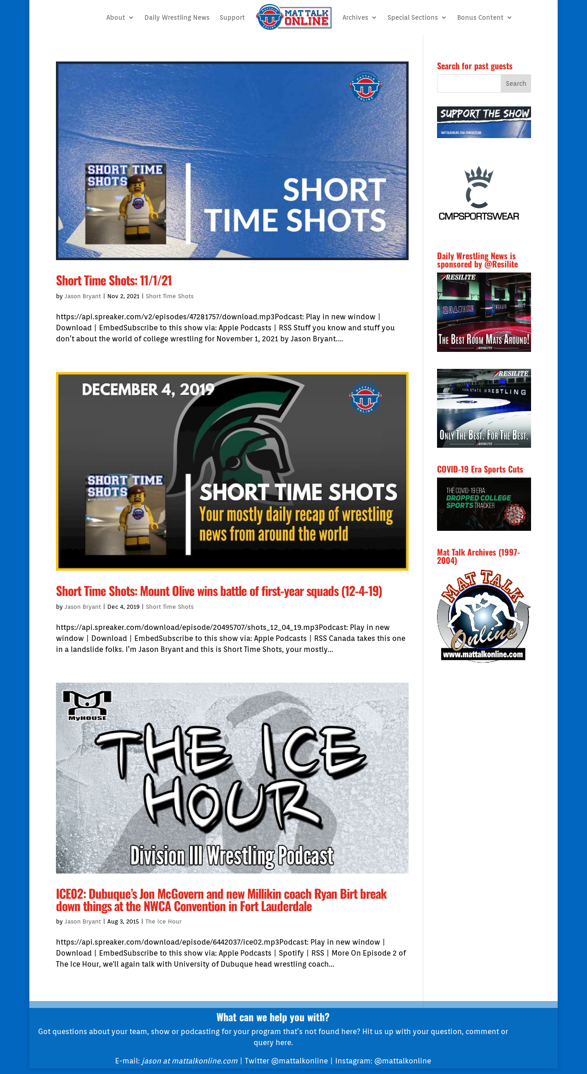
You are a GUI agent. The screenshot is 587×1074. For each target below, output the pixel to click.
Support (232, 17)
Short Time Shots (170, 296)
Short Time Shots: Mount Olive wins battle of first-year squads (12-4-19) (219, 590)
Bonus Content (480, 17)
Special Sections (413, 17)
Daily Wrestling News (177, 17)
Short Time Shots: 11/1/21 (114, 280)
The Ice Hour (163, 921)
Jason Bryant (83, 296)
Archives (355, 17)
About (115, 17)
